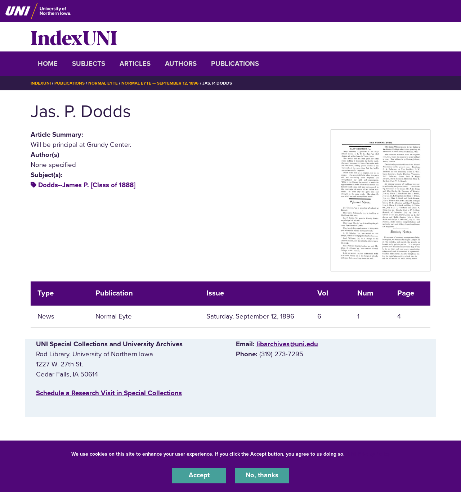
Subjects (88, 64)
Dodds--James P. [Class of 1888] (86, 185)
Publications (235, 64)
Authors (181, 64)
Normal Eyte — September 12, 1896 (160, 83)
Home (48, 64)
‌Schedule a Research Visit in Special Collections (109, 393)
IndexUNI (74, 37)
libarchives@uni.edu (287, 344)
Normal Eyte (103, 83)
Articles (135, 64)
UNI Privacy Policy (369, 454)
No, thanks (261, 475)
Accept (199, 475)
